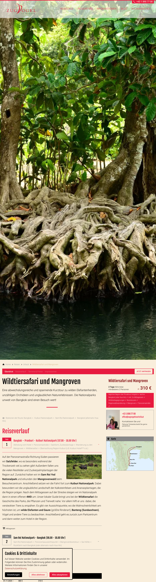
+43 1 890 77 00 (129, 413)
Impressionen (51, 371)
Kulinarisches (141, 8)
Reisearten (85, 8)
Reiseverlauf (20, 371)
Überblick (9, 371)
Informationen (106, 8)
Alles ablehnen (38, 575)
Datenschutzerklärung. (16, 568)
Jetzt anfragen (143, 371)
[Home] (8, 364)
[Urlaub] (26, 364)
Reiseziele (66, 8)
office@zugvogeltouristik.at (133, 417)
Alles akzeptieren (60, 575)
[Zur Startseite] (21, 9)
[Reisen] (17, 364)
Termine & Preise (35, 371)
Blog (124, 8)
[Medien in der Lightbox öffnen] (130, 456)
